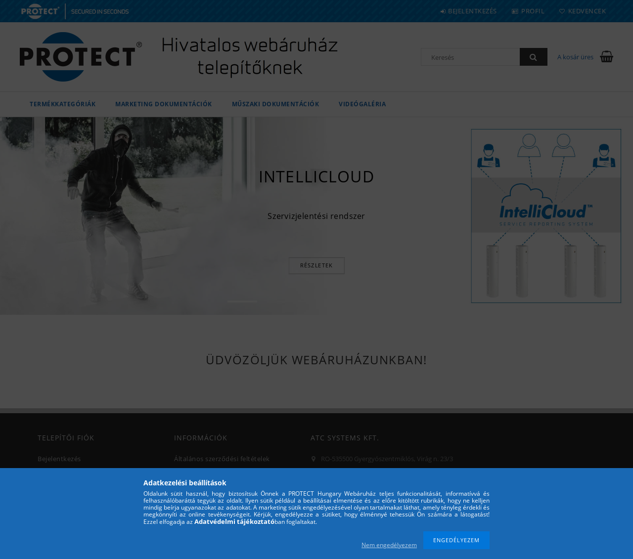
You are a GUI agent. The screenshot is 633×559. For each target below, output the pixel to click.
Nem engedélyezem (389, 545)
